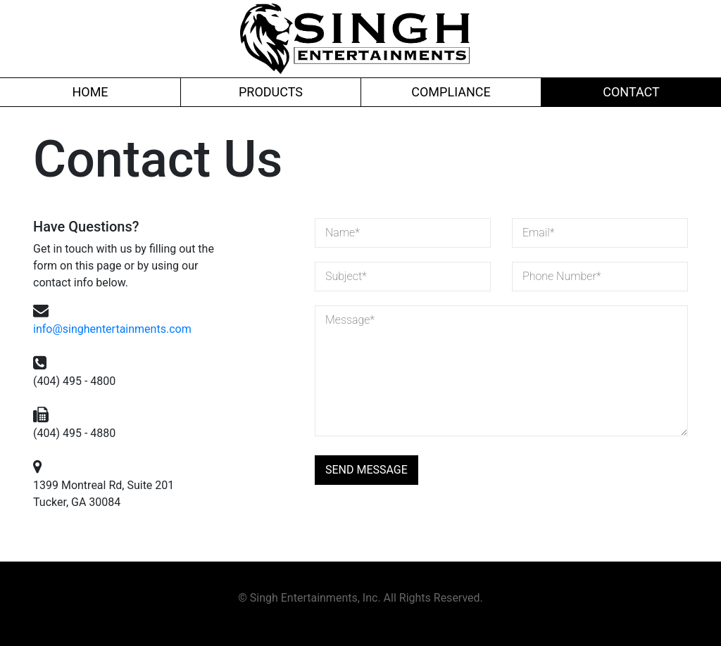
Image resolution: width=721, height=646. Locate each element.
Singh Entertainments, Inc (314, 597)
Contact (631, 91)
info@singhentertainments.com (112, 329)
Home (90, 91)
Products (271, 91)
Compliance (450, 91)
